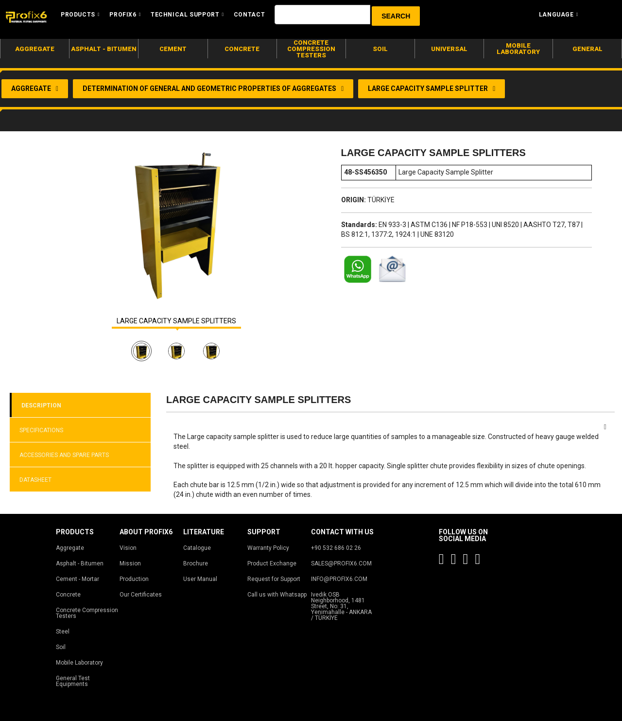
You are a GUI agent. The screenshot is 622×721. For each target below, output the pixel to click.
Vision (128, 548)
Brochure (195, 563)
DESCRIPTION (41, 405)
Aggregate (70, 548)
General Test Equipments (73, 681)
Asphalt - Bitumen (80, 563)
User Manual (200, 579)
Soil (61, 647)
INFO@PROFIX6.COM (339, 579)
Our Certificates (141, 595)
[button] (396, 16)
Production (134, 579)
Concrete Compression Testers (87, 613)
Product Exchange (271, 563)
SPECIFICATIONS (41, 430)
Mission (130, 563)
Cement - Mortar (77, 579)
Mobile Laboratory (79, 663)
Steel (62, 631)
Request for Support (273, 579)
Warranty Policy (268, 548)
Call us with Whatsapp (277, 595)
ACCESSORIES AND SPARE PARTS (64, 455)
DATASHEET (35, 479)
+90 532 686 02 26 (336, 548)
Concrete (68, 595)
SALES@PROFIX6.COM (341, 563)
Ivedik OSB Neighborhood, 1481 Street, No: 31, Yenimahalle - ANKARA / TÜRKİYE (341, 606)
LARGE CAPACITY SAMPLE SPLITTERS (176, 321)
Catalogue (197, 548)
